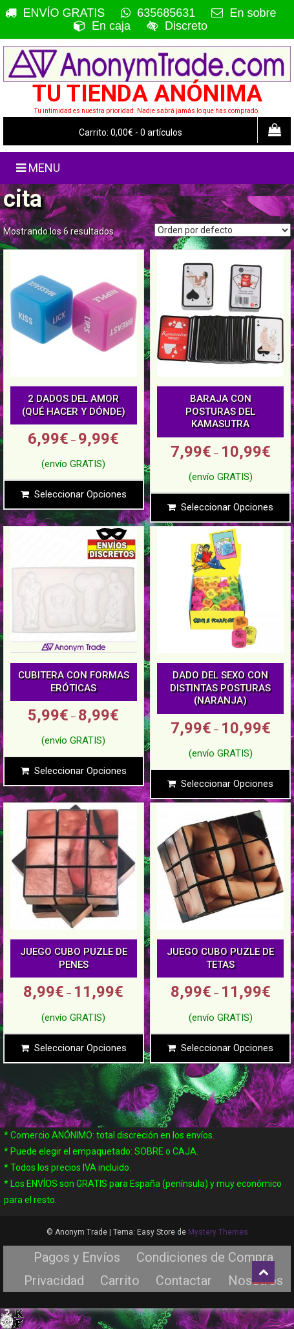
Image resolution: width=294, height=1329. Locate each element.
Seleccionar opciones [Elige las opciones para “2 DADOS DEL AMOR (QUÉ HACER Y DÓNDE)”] (80, 494)
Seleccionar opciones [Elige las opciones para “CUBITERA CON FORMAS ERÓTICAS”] (80, 771)
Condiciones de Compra (204, 1257)
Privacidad (54, 1280)
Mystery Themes (218, 1232)
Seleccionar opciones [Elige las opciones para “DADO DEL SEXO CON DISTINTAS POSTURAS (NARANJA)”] (227, 784)
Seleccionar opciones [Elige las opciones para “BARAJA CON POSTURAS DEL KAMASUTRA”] (227, 507)
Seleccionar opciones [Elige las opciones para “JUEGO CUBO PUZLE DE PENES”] (80, 1048)
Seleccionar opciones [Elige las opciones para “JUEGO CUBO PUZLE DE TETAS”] (227, 1048)
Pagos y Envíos (77, 1257)
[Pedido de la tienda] (222, 230)
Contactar (184, 1280)
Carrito (120, 1280)
